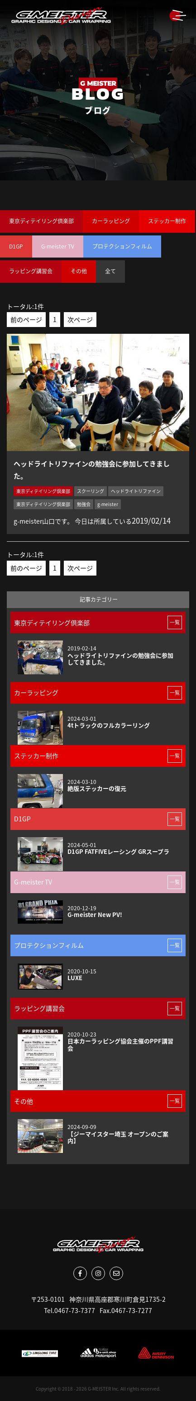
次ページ (80, 319)
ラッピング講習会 (31, 271)
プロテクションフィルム (122, 246)
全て (110, 271)
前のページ (26, 319)
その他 (79, 271)
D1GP (16, 246)
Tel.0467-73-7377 (69, 1310)
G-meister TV (57, 246)
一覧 (175, 622)
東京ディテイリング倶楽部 (41, 221)
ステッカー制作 (167, 221)
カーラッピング (111, 221)
